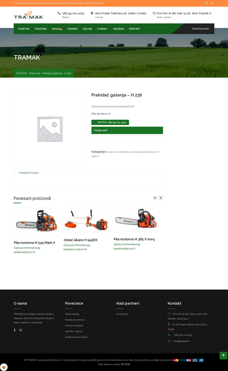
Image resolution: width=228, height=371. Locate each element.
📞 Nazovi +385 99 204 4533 (110, 122)
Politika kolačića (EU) (76, 337)
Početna (23, 28)
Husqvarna (112, 152)
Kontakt (134, 28)
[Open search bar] (145, 28)
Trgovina (41, 28)
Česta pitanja (72, 314)
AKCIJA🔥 (57, 28)
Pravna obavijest (74, 325)
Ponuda (73, 28)
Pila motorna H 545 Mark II (34, 243)
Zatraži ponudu (200, 28)
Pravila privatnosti (74, 319)
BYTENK (125, 364)
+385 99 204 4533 (73, 13)
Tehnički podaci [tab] (28, 173)
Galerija (118, 28)
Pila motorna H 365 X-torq (134, 239)
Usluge (87, 28)
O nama (101, 28)
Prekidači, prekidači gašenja (134, 152)
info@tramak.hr (182, 341)
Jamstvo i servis (73, 331)
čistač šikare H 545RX (80, 240)
